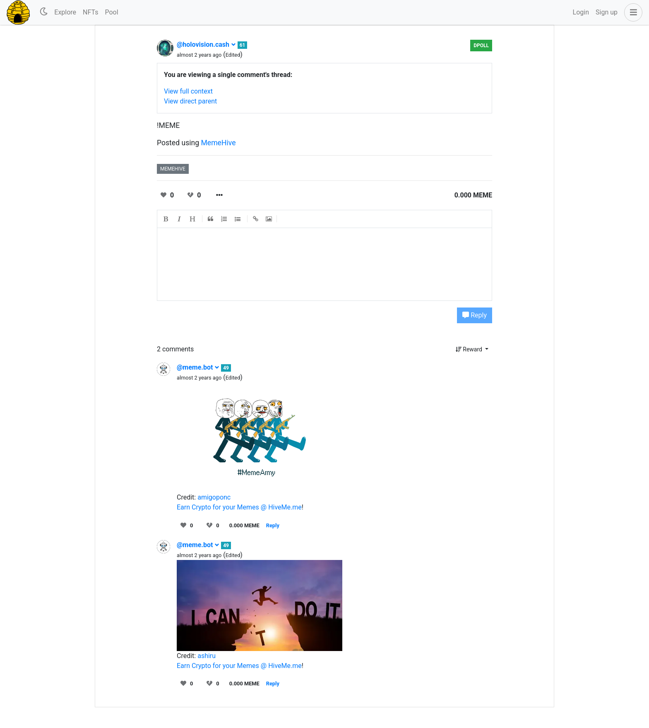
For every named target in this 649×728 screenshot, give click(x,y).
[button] (631, 12)
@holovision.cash (206, 44)
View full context (188, 91)
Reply (474, 315)
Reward (470, 349)
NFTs (90, 12)
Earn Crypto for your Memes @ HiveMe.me (239, 507)
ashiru (206, 656)
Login (581, 12)
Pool (111, 12)
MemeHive (218, 143)
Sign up (607, 12)
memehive (172, 169)
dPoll (481, 45)
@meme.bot (198, 367)
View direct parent (190, 101)
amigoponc (214, 497)
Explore (65, 12)
